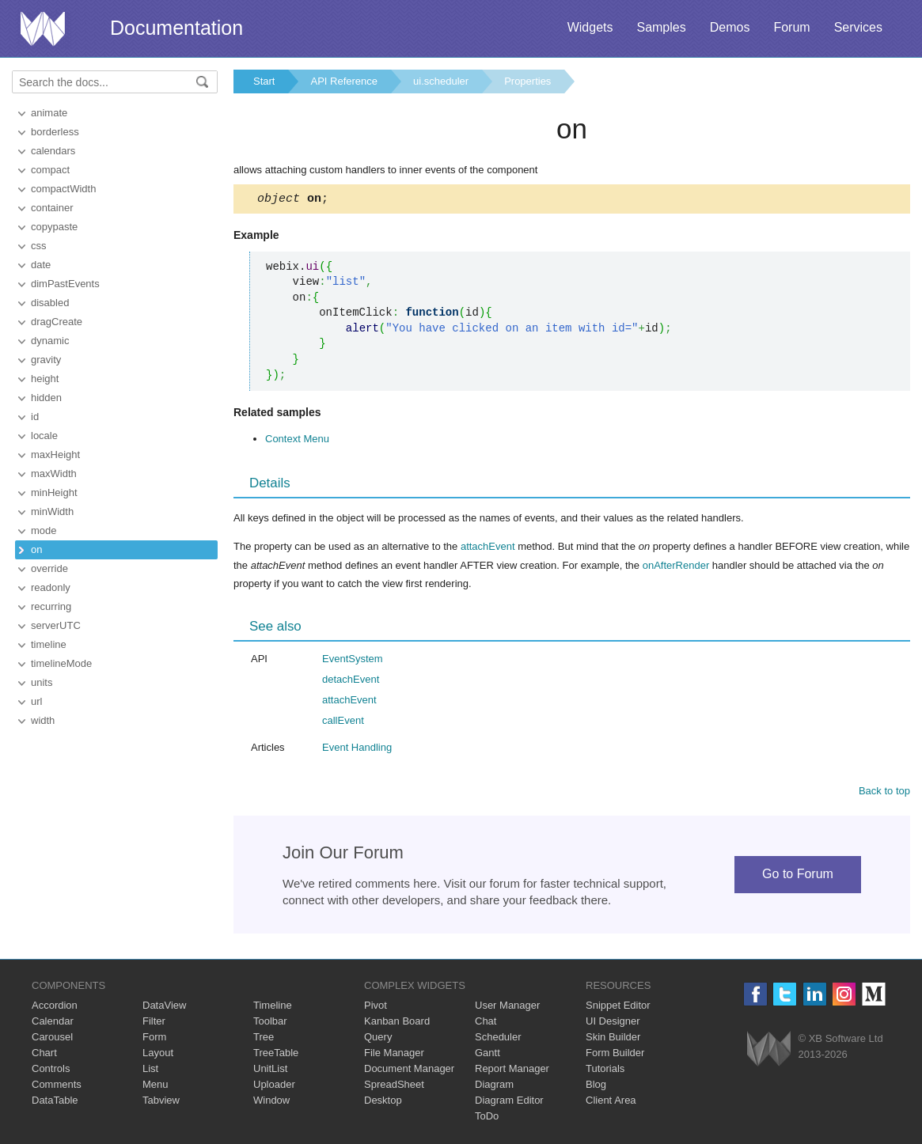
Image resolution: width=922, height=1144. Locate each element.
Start (264, 81)
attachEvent (488, 549)
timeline (48, 644)
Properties (527, 81)
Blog (596, 1087)
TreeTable (275, 1055)
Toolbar (270, 1023)
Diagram (494, 1087)
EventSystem (352, 661)
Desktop (383, 1102)
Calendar (53, 1023)
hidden (46, 397)
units (41, 682)
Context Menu (297, 441)
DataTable (55, 1102)
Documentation (176, 28)
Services (858, 27)
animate (49, 113)
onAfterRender (676, 568)
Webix (769, 1051)
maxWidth (54, 473)
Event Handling (357, 750)
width (43, 720)
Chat (485, 1023)
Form (154, 1039)
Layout (157, 1055)
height (45, 378)
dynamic (50, 341)
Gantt (487, 1055)
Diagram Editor (509, 1102)
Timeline (272, 1007)
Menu (155, 1087)
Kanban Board (397, 1023)
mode (44, 530)
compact (50, 170)
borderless (55, 132)
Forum (791, 27)
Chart (44, 1055)
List (150, 1071)
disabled (50, 303)
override (49, 568)
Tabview (161, 1102)
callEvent (343, 723)
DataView (164, 1007)
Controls (51, 1071)
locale (44, 435)
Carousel (52, 1039)
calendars (53, 151)
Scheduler (498, 1039)
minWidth (52, 511)
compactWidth (63, 189)
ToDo (487, 1118)
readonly (50, 587)
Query (378, 1039)
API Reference (344, 81)
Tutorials (605, 1071)
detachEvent (350, 682)
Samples (660, 27)
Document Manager (409, 1071)
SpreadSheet (394, 1087)
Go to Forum (797, 876)
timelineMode (61, 663)
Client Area (611, 1102)
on (36, 549)
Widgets (590, 27)
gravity (46, 360)
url (36, 701)
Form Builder (615, 1055)
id (35, 416)
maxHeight (55, 454)
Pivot (375, 1007)
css (39, 246)
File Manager (394, 1055)
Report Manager (512, 1071)
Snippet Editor (618, 1007)
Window (271, 1102)
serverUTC (56, 625)
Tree (263, 1039)
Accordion (55, 1007)
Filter (153, 1023)
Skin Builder (613, 1039)
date (41, 265)
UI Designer (613, 1023)
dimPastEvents (65, 284)
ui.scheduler (441, 81)
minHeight (54, 492)
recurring (51, 606)
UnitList (270, 1071)
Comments (57, 1087)
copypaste (54, 227)
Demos (730, 27)
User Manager (507, 1007)
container (52, 208)
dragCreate (56, 322)
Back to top (884, 793)
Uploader (274, 1087)
